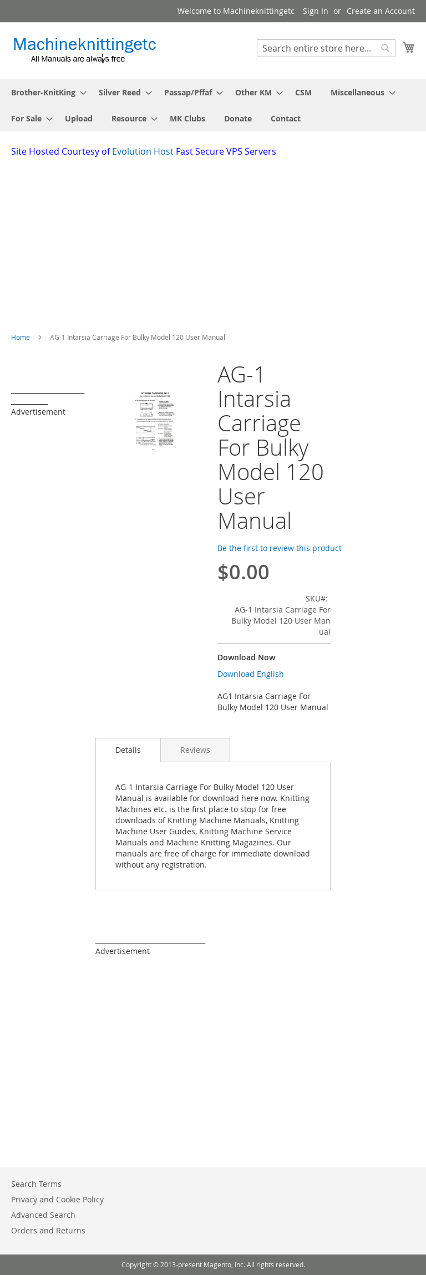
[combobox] (326, 48)
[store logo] (84, 50)
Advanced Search (43, 1215)
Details (128, 749)
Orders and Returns (48, 1230)
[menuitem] (45, 92)
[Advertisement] (218, 241)
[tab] (128, 750)
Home (20, 337)
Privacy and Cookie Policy (57, 1199)
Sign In (315, 11)
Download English (250, 674)
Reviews (195, 749)
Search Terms (36, 1184)
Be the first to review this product (279, 548)
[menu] (213, 105)
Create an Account (381, 11)
